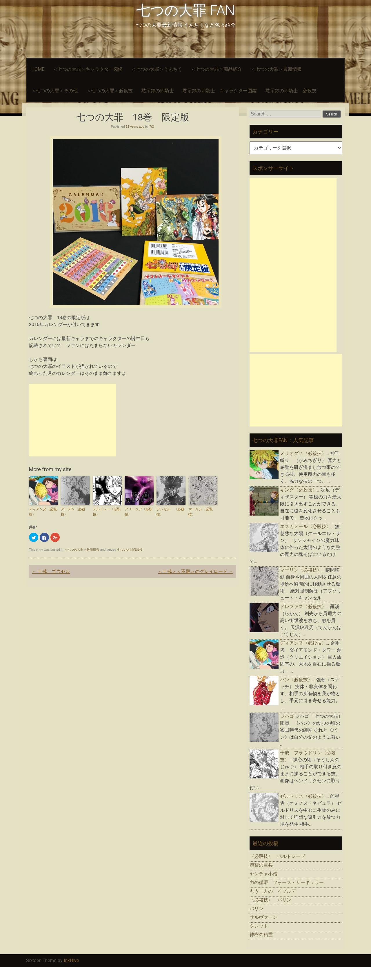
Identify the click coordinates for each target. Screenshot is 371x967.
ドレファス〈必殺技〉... (304, 606)
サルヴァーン (263, 917)
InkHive (71, 960)
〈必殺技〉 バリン (270, 900)
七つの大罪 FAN (185, 10)
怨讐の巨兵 (261, 865)
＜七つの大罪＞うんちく (156, 69)
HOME (37, 69)
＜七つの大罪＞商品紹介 (216, 69)
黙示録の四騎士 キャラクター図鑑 (220, 90)
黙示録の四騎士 (157, 90)
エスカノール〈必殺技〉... (307, 526)
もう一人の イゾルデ (273, 891)
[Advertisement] (72, 420)
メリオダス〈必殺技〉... (304, 453)
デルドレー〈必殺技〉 (107, 511)
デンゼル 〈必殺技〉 (170, 511)
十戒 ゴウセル (51, 571)
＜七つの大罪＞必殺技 (109, 90)
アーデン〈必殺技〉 (73, 511)
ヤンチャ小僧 (263, 873)
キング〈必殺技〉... (300, 490)
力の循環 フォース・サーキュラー (287, 882)
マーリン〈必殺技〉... (302, 570)
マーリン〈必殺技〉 (200, 511)
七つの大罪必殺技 (130, 549)
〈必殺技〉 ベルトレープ (277, 856)
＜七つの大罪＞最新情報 (276, 69)
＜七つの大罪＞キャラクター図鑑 (88, 69)
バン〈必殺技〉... (297, 679)
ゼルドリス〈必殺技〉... (304, 796)
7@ (151, 126)
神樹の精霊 (261, 934)
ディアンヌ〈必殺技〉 (43, 511)
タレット (259, 926)
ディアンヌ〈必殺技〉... (304, 643)
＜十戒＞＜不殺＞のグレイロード (195, 571)
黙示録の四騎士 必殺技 (291, 90)
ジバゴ (287, 716)
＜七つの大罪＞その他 (54, 90)
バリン (256, 908)
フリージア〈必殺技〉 (138, 511)
